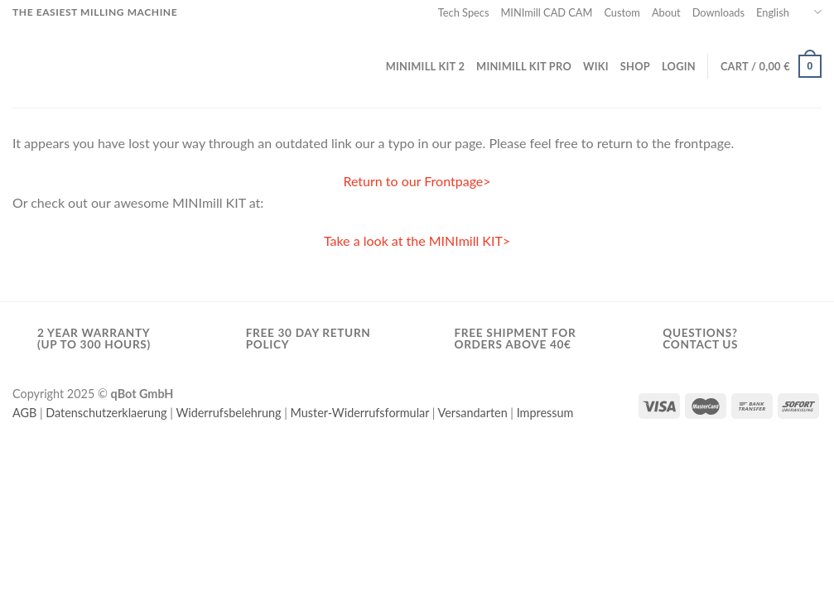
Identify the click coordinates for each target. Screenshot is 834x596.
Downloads (718, 12)
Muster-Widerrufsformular (360, 413)
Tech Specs (463, 12)
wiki (596, 66)
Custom (621, 12)
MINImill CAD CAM (546, 12)
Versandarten (473, 413)
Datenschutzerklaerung (106, 413)
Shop (635, 66)
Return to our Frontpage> (416, 181)
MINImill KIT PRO (523, 66)
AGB (24, 413)
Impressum (545, 413)
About (666, 12)
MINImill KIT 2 (425, 66)
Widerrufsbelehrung (228, 413)
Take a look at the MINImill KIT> (417, 240)
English (789, 12)
